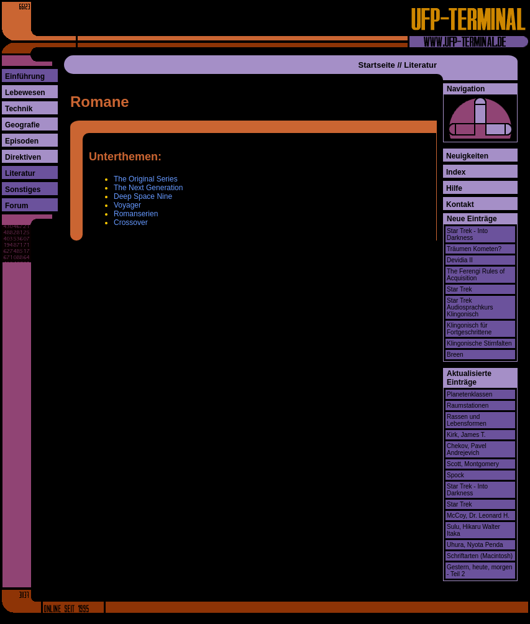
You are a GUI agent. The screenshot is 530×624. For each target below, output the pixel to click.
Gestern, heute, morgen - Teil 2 (480, 570)
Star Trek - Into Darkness (467, 234)
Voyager (127, 205)
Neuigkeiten (467, 156)
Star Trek (459, 289)
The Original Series (146, 179)
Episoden (22, 141)
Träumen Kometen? (474, 248)
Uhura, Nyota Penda (475, 544)
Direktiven (23, 157)
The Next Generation (148, 187)
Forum (16, 205)
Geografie (22, 125)
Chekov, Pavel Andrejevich (467, 449)
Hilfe (454, 188)
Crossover (131, 222)
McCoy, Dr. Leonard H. (478, 515)
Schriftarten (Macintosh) (480, 556)
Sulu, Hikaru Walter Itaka (473, 530)
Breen (455, 354)
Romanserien (136, 213)
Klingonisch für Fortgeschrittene (469, 329)
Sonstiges (22, 189)
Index (455, 172)
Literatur (20, 173)
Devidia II (460, 260)
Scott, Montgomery (473, 464)
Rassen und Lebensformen (467, 420)
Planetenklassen (469, 394)
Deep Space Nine (143, 196)
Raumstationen (467, 405)
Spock (455, 475)
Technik (18, 108)
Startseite (377, 65)
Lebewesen (25, 92)
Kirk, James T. (466, 434)
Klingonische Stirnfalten (479, 343)
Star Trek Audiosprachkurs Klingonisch (470, 307)
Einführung (25, 76)
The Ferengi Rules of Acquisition (476, 275)
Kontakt (460, 204)
